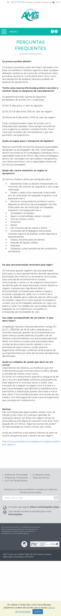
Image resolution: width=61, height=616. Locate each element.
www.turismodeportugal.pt (18, 533)
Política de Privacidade (16, 474)
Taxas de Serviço (40, 477)
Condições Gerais (41, 474)
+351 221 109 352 (17, 2)
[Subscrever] (56, 498)
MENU (13, 31)
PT (57, 2)
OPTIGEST (28, 557)
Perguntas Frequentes (16, 477)
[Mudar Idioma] (58, 2)
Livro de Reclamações (15, 480)
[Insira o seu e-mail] (30, 497)
